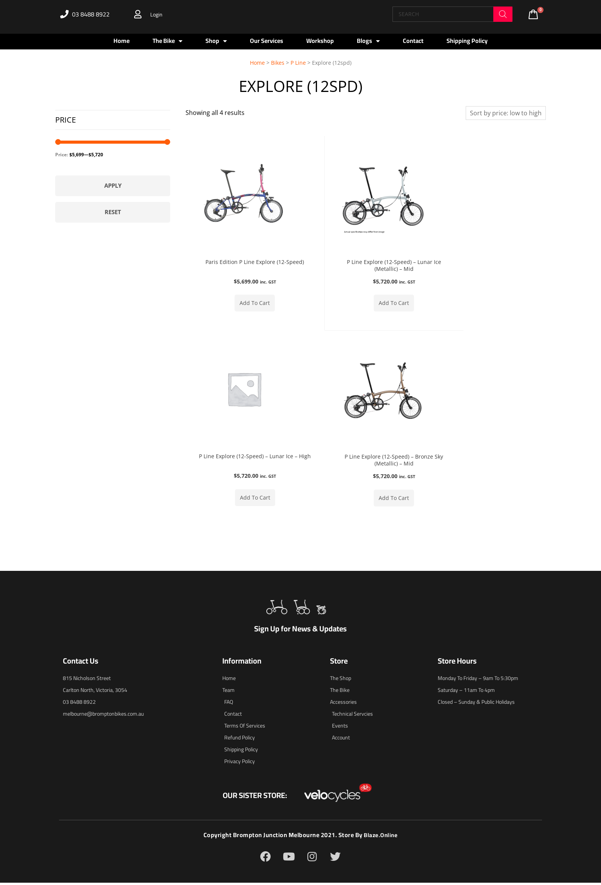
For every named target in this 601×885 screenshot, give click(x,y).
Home (121, 40)
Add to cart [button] (245, 303)
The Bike (167, 41)
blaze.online (381, 837)
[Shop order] (506, 113)
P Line (298, 62)
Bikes (277, 62)
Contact (413, 40)
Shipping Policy (467, 40)
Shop (216, 41)
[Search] (502, 14)
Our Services (266, 40)
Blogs (368, 41)
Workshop (320, 40)
